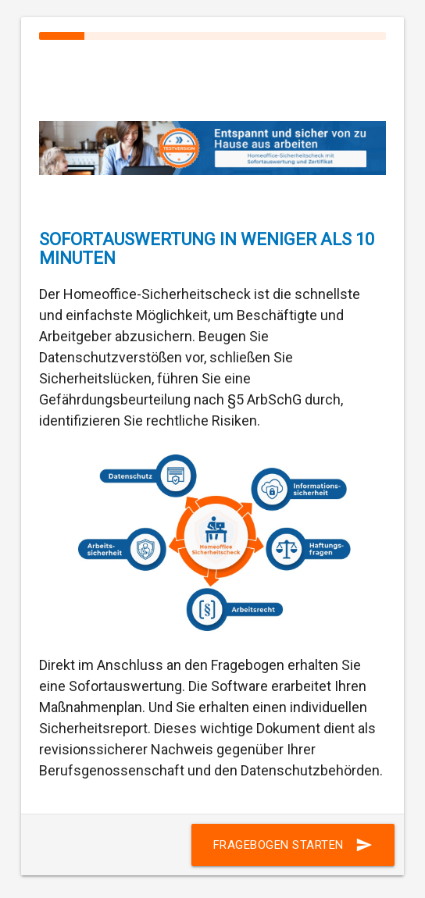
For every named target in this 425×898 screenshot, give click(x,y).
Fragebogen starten (293, 845)
